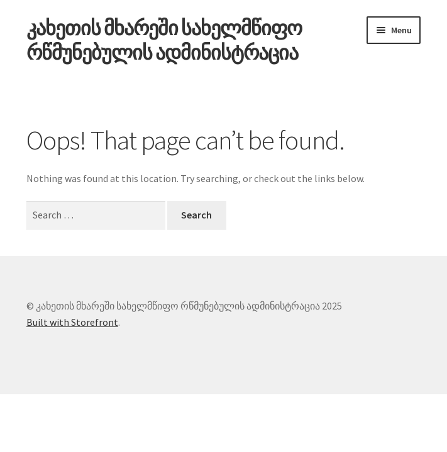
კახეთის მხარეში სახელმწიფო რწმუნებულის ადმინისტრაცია (164, 40)
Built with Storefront (72, 322)
